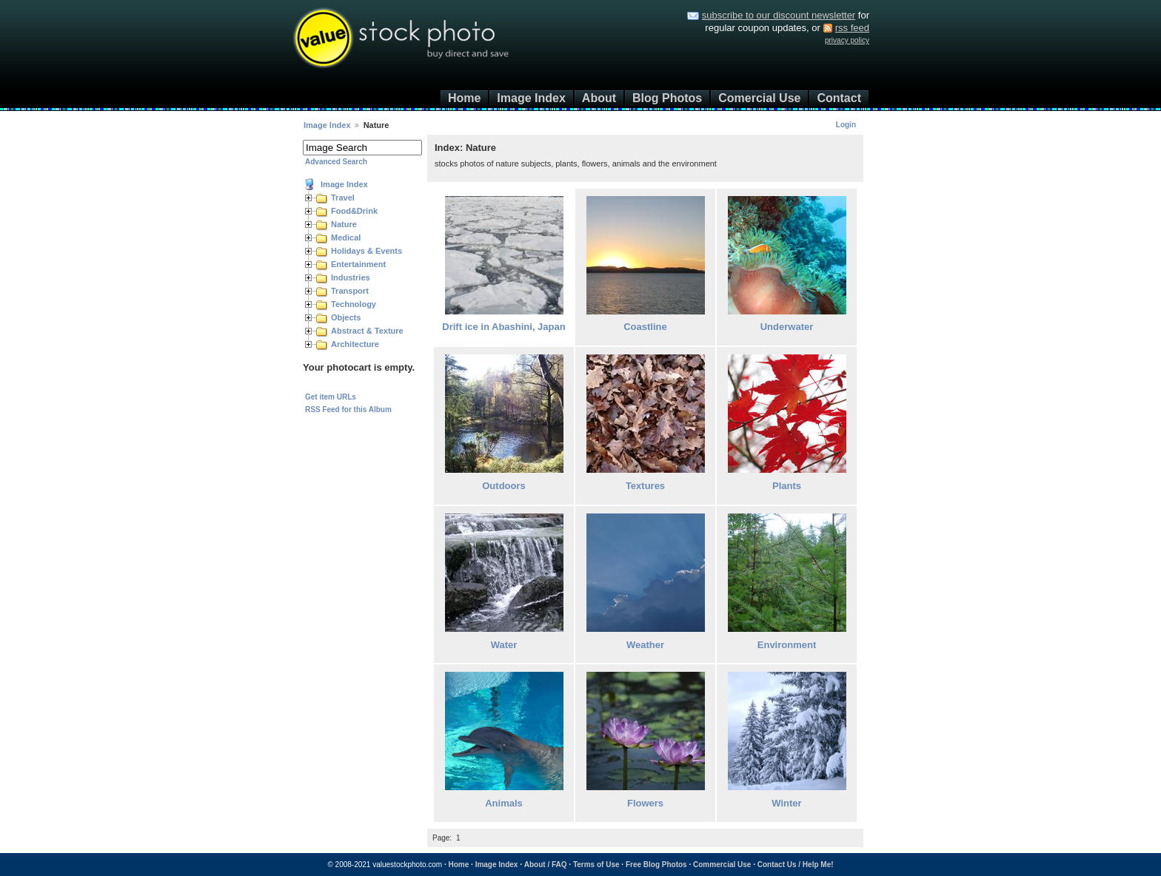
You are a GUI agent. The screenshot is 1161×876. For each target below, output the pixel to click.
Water (504, 644)
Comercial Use (759, 98)
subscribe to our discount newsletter (778, 15)
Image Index (531, 98)
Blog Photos (667, 98)
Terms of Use (596, 864)
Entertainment (358, 264)
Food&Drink (354, 210)
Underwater (787, 326)
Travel (343, 197)
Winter (786, 803)
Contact (839, 98)
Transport (350, 290)
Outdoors (504, 485)
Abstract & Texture (367, 330)
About (599, 98)
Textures (645, 485)
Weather (645, 644)
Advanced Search (336, 162)
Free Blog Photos (656, 864)
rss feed (852, 27)
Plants (786, 485)
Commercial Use (722, 864)
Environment (786, 644)
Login (846, 125)
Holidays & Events (366, 250)
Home (464, 98)
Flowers (645, 803)
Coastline (645, 326)
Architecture (355, 344)
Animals (504, 803)
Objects (346, 317)
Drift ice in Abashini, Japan (503, 326)
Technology (353, 304)
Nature (344, 224)
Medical (346, 237)
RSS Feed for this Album (348, 409)
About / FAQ (545, 864)
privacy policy (847, 40)
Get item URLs (330, 397)
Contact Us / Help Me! (795, 864)
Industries (350, 277)
